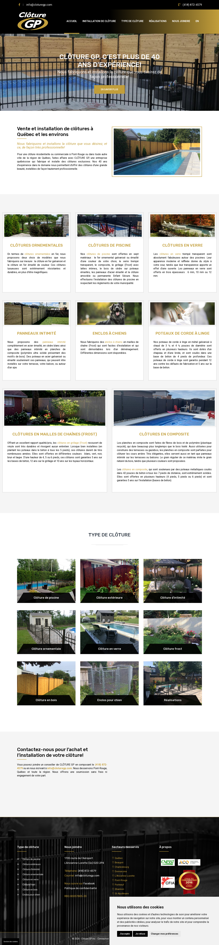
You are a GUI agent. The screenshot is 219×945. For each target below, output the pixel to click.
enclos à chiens (114, 341)
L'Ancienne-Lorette (125, 875)
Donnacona (121, 871)
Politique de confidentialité (80, 888)
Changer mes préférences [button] (164, 933)
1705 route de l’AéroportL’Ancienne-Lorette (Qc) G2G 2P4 (84, 860)
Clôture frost (29, 884)
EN (197, 21)
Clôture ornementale (33, 874)
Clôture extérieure (32, 864)
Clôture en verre (31, 879)
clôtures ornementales (37, 253)
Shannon (119, 889)
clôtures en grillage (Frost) (72, 442)
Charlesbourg (122, 867)
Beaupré (119, 862)
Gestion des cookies (10, 941)
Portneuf (119, 884)
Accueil (72, 21)
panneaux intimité (54, 341)
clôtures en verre (170, 253)
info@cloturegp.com (39, 4)
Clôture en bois (30, 889)
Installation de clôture (99, 21)
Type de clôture (132, 21)
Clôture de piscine (31, 859)
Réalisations (158, 21)
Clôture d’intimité (31, 869)
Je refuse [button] (140, 933)
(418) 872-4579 (192, 4)
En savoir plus (109, 89)
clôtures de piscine (98, 253)
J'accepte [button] (125, 933)
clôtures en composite (134, 469)
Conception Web (105, 938)
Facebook (89, 883)
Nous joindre (181, 21)
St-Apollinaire (122, 893)
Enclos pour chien (31, 894)
